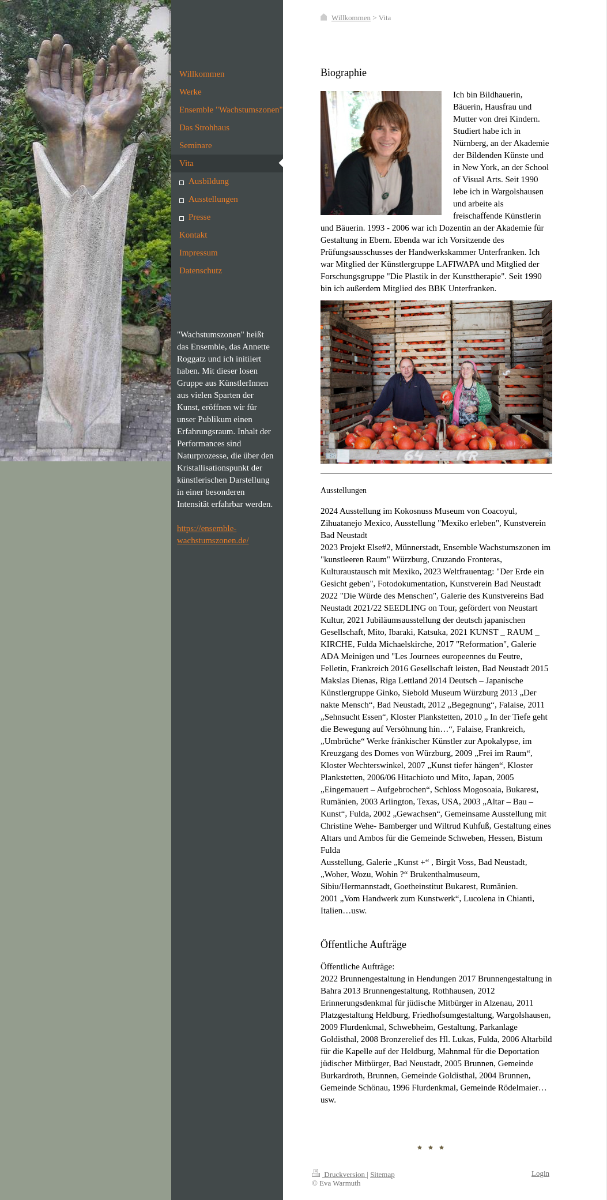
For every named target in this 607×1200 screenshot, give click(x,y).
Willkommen (351, 17)
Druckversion (339, 1174)
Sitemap (382, 1174)
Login (540, 1173)
